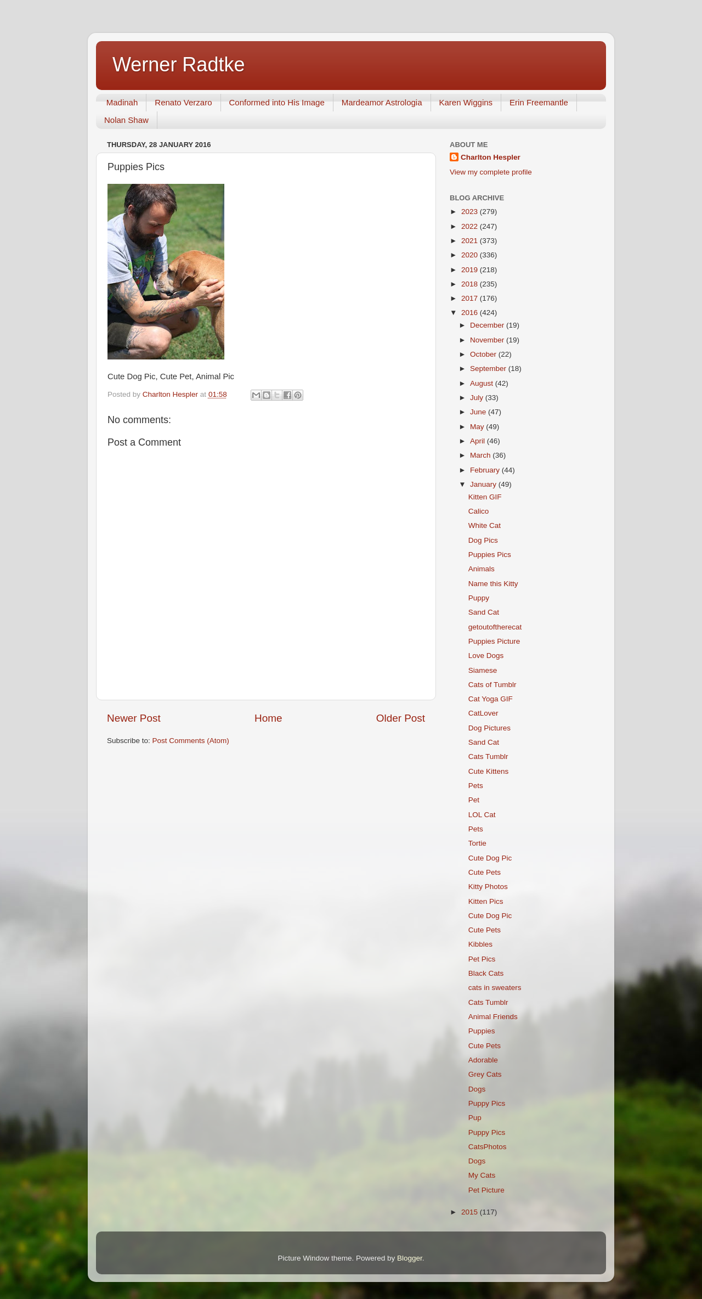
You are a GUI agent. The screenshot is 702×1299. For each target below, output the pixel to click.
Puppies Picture (494, 641)
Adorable (483, 1060)
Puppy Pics (487, 1103)
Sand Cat (483, 612)
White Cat (484, 525)
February (486, 470)
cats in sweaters (495, 987)
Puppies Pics (489, 554)
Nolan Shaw (126, 120)
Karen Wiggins (466, 102)
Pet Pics (482, 959)
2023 (470, 211)
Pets (475, 785)
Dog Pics (483, 540)
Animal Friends (493, 1017)
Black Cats (486, 973)
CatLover (483, 713)
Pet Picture (486, 1190)
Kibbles (480, 944)
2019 (470, 270)
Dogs (477, 1089)
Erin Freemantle (538, 102)
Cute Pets (484, 872)
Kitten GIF (485, 497)
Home (268, 718)
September (489, 368)
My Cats (482, 1175)
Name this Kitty (493, 584)
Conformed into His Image (277, 102)
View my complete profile (491, 172)
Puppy (478, 598)
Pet (473, 800)
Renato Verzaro (183, 102)
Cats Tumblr (488, 756)
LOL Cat (482, 815)
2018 (470, 284)
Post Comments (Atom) (190, 740)
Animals (481, 569)
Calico (478, 511)
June (479, 412)
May (478, 427)
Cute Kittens (488, 771)
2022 (470, 226)
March (481, 455)
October (484, 354)
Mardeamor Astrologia (382, 102)
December (488, 325)
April (478, 441)
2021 (470, 241)
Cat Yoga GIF (490, 699)
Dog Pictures (489, 728)
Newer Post (134, 718)
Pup (475, 1118)
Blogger (409, 1258)
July (477, 397)
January (484, 484)
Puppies (481, 1031)
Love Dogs (486, 655)
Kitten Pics (485, 901)
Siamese (482, 670)
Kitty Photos (488, 886)
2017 (470, 298)
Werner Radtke (178, 64)
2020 (470, 255)
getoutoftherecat (495, 627)
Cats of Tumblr (492, 685)
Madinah (122, 102)
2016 (470, 312)
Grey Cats (485, 1074)
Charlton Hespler (490, 157)
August (482, 383)
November (488, 340)
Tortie (477, 843)
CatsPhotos (487, 1147)
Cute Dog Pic (490, 858)
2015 (470, 1212)
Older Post (400, 718)
